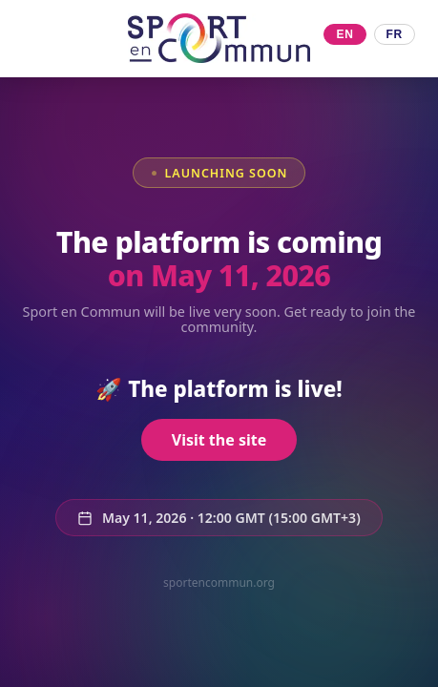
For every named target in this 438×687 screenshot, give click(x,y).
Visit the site (219, 439)
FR (394, 34)
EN (344, 34)
